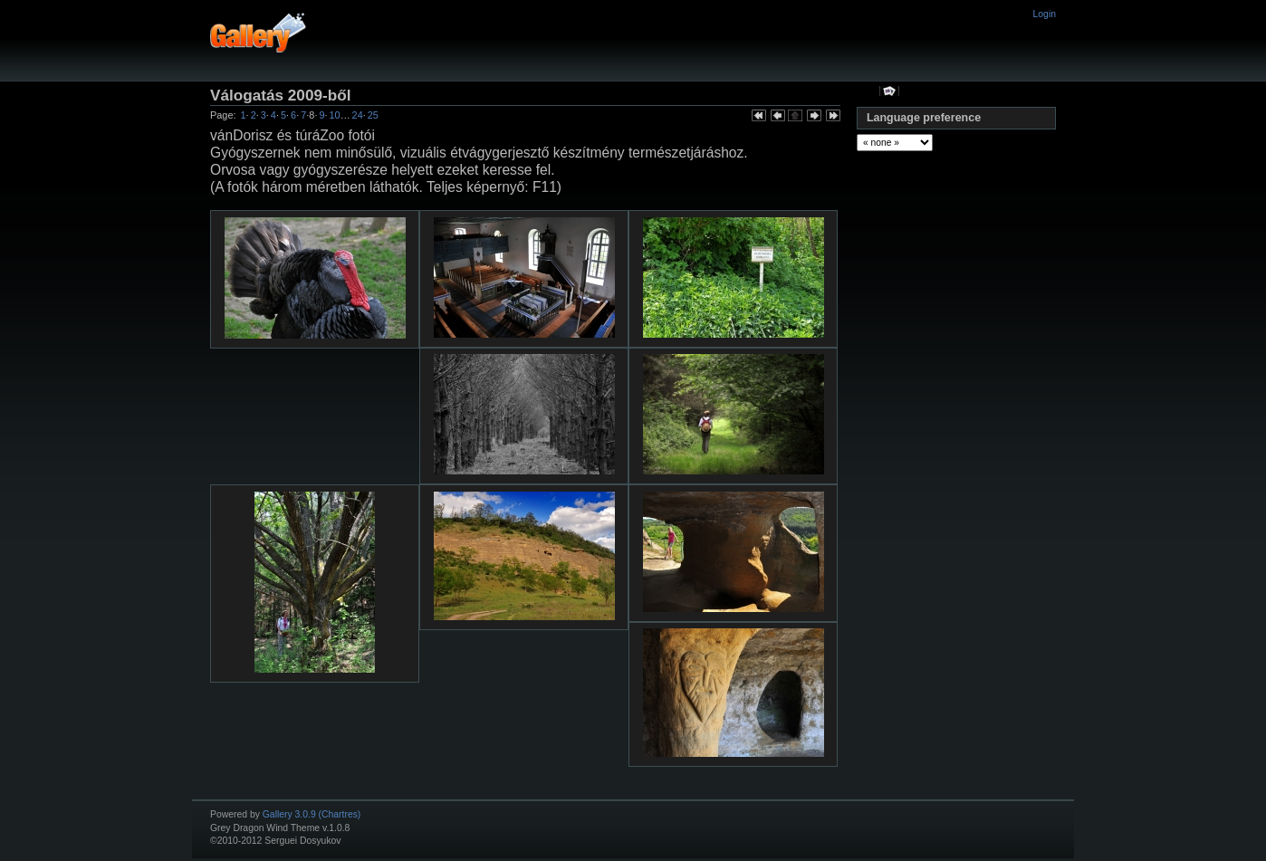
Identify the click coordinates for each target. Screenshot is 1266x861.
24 (357, 115)
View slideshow (890, 91)
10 (335, 115)
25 (373, 115)
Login (1044, 14)
